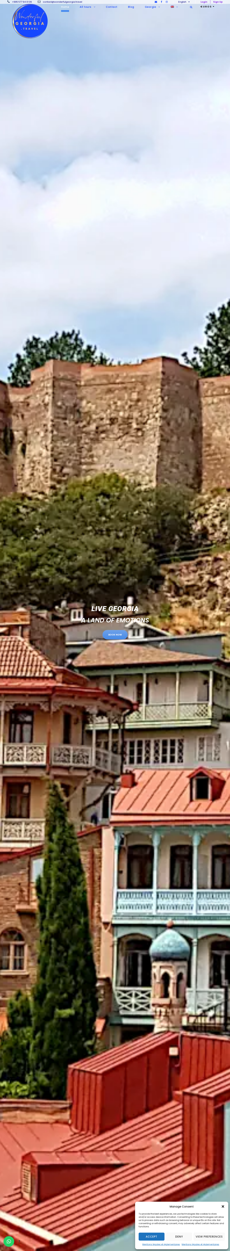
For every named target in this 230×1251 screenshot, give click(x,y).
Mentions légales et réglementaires (161, 1244)
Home (65, 7)
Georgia (150, 7)
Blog (131, 7)
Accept (151, 1236)
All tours (85, 7)
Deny (179, 1236)
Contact (111, 7)
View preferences (209, 1236)
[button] (223, 1206)
